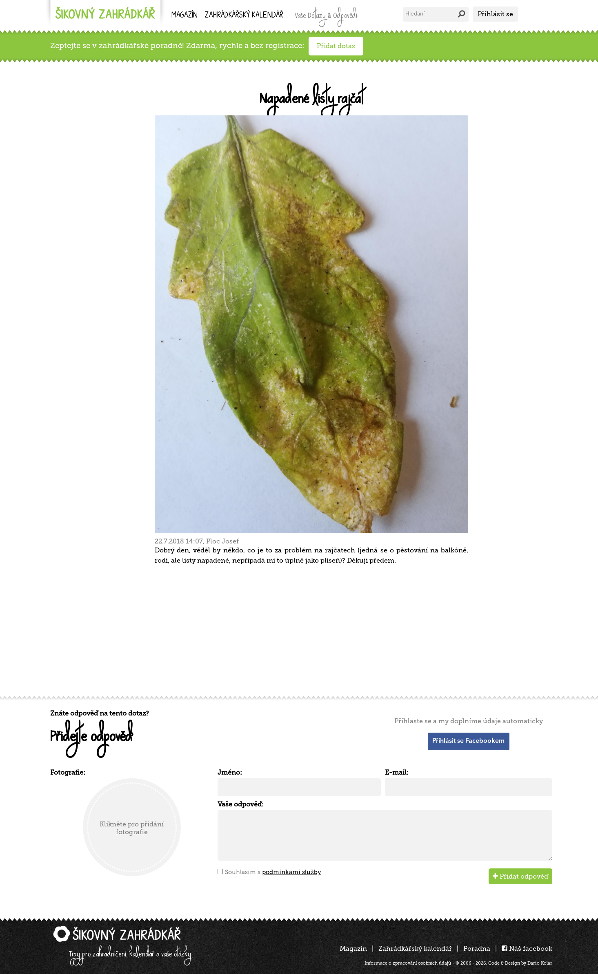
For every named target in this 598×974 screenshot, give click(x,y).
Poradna (476, 948)
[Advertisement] (295, 629)
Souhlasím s (273, 872)
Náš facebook (527, 948)
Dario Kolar (539, 963)
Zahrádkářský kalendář (415, 948)
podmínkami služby (291, 872)
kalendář (244, 15)
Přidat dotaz (336, 46)
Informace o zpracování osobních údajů (408, 963)
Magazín (184, 15)
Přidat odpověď (520, 876)
